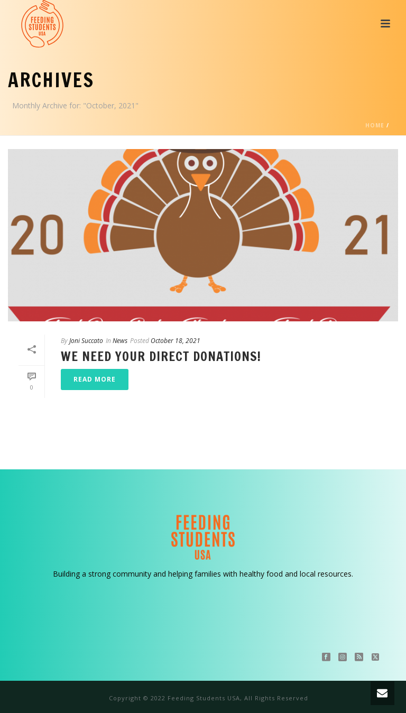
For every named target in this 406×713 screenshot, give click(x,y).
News (120, 340)
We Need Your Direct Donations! (161, 356)
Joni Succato (86, 340)
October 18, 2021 (175, 340)
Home (374, 125)
